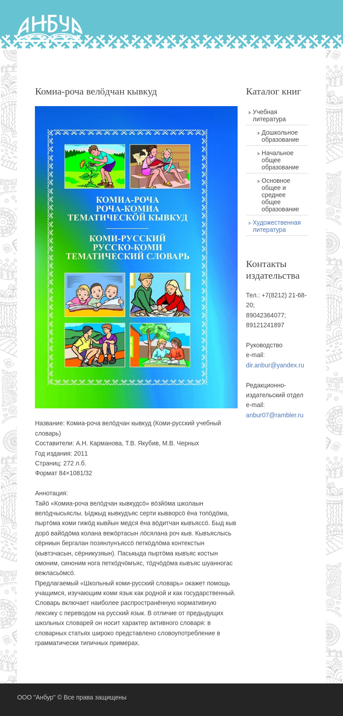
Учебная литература (269, 115)
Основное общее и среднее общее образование (280, 195)
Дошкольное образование (280, 136)
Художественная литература (277, 226)
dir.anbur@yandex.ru (275, 365)
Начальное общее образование (280, 160)
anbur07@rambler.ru (275, 415)
